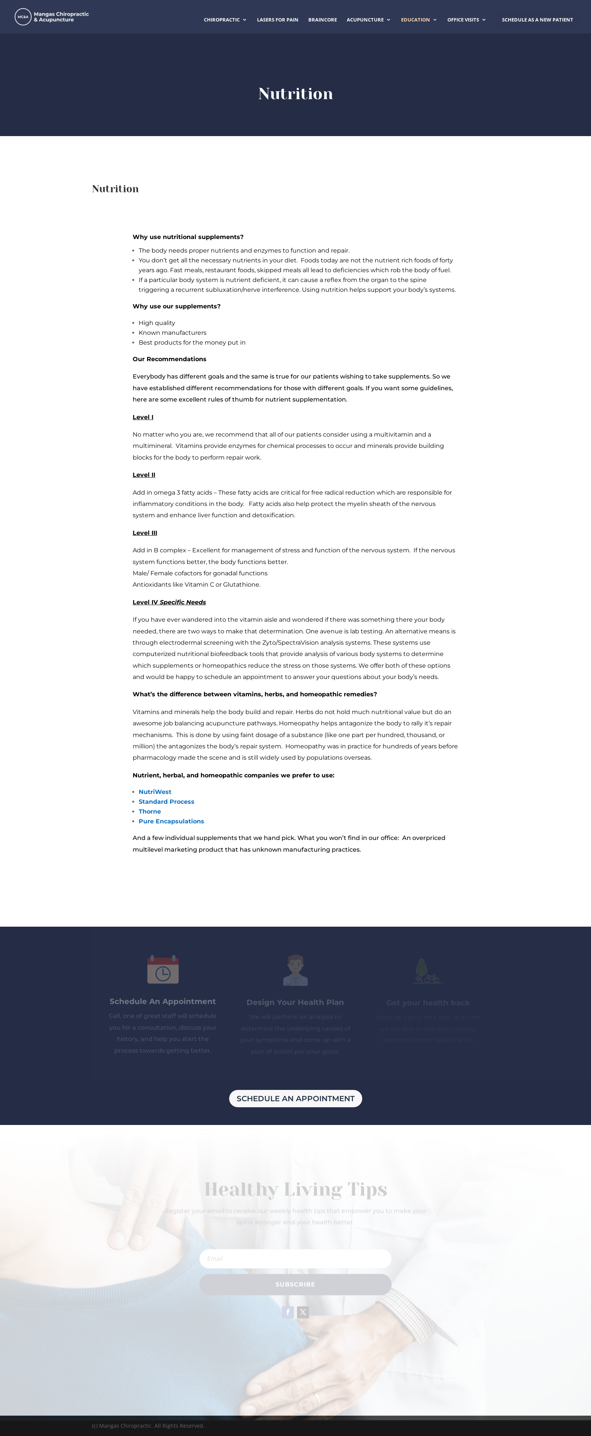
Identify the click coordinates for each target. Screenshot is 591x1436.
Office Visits (463, 20)
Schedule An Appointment (296, 1098)
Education (415, 20)
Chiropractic (222, 20)
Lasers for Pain (278, 20)
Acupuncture (365, 20)
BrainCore (322, 20)
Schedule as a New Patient (537, 19)
